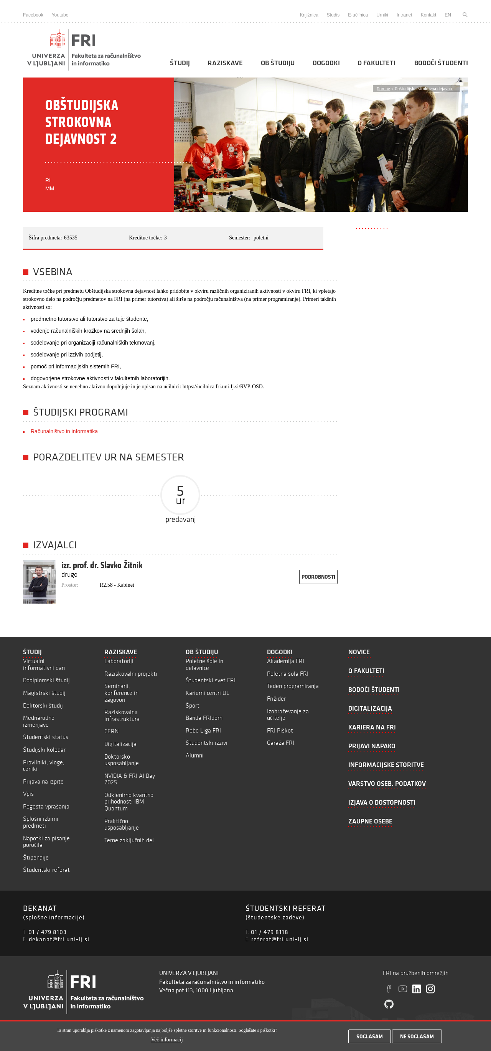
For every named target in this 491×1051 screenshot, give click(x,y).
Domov (383, 88)
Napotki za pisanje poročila (46, 842)
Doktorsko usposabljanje (121, 760)
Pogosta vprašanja (46, 806)
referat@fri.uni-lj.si (279, 939)
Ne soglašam (417, 1039)
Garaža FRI (280, 742)
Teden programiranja (293, 686)
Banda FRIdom (204, 717)
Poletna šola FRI (287, 673)
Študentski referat (46, 869)
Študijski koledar (44, 749)
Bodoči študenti (441, 63)
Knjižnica (309, 15)
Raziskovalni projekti (130, 673)
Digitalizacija (120, 743)
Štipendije (36, 857)
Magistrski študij (44, 692)
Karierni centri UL (207, 692)
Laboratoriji (118, 661)
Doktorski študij (43, 705)
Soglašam (369, 1039)
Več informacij (167, 1042)
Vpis (28, 793)
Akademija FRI (285, 661)
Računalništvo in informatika (64, 431)
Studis (333, 15)
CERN (111, 731)
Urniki (382, 15)
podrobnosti (318, 577)
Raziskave (225, 63)
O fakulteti (376, 63)
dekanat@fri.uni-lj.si (59, 939)
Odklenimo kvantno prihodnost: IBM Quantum (128, 801)
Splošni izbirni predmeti (40, 822)
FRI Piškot (280, 730)
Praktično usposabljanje (121, 824)
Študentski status (45, 737)
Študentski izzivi (206, 742)
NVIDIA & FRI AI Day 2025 (129, 779)
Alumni (195, 755)
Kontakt (429, 15)
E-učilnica (358, 15)
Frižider (276, 698)
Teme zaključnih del (129, 840)
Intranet (404, 15)
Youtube (60, 15)
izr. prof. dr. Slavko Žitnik (101, 565)
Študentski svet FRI (211, 680)
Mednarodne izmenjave (38, 721)
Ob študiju (278, 63)
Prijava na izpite (43, 781)
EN (448, 15)
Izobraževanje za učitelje (288, 715)
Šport (192, 705)
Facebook (33, 15)
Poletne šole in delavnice (204, 664)
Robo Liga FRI (203, 730)
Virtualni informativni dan (44, 664)
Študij (180, 63)
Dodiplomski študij (46, 680)
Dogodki (326, 63)
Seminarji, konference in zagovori (121, 692)
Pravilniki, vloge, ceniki (43, 766)
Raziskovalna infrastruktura (122, 715)
